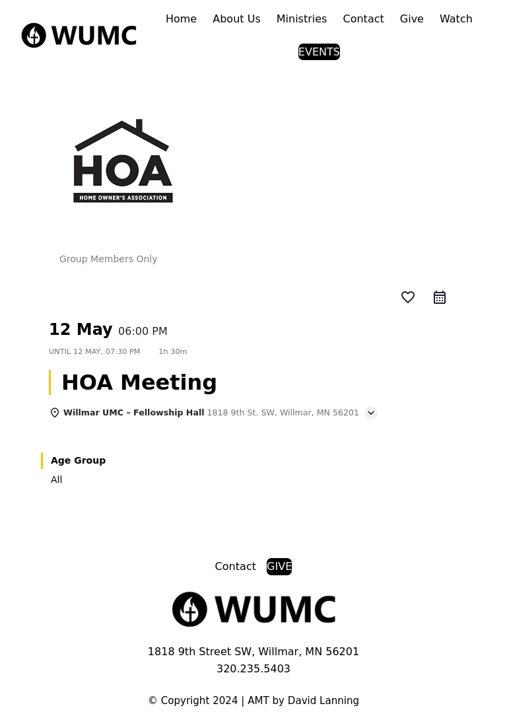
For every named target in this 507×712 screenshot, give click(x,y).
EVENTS (319, 52)
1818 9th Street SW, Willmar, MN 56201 (253, 651)
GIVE (279, 566)
